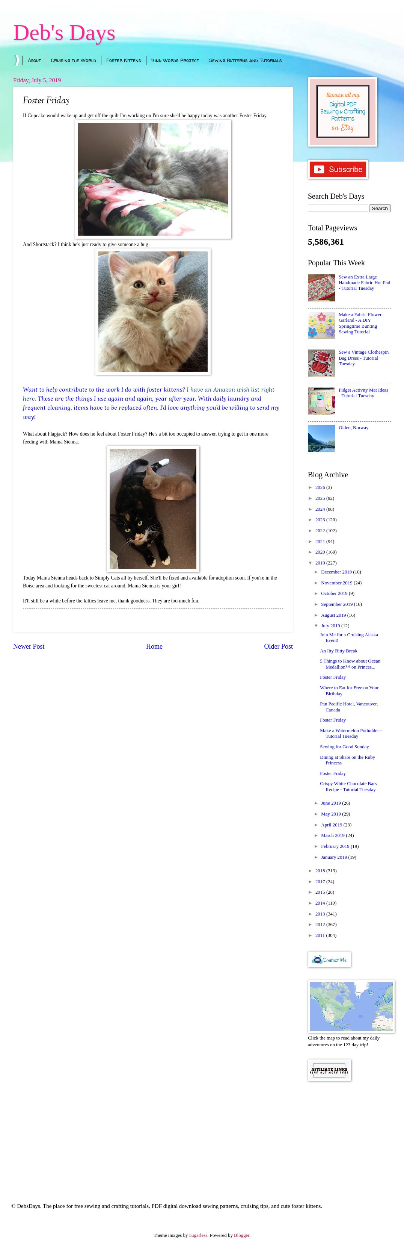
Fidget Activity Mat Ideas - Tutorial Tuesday (363, 392)
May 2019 (331, 814)
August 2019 (334, 615)
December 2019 (337, 572)
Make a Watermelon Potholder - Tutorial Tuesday (351, 733)
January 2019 (334, 857)
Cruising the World (73, 60)
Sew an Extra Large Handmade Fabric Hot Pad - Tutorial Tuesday (364, 282)
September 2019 (337, 604)
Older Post (278, 646)
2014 (320, 903)
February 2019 (336, 846)
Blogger (241, 1235)
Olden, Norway (353, 427)
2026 (320, 487)
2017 (320, 881)
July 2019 (331, 625)
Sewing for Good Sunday (344, 746)
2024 (320, 509)
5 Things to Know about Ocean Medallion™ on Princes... (350, 663)
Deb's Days (64, 32)
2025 (320, 498)
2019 (320, 563)
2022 (320, 530)
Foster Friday (333, 677)
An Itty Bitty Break (338, 651)
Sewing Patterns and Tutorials (245, 60)
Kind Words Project (175, 60)
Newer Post (29, 646)
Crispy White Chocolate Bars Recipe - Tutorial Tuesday (348, 786)
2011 (320, 935)
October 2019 (335, 593)
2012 (320, 924)
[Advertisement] (349, 1131)
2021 (320, 541)
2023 (320, 519)
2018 (320, 870)
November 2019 (337, 583)
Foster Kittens (123, 60)
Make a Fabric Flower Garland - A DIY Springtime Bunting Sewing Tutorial (360, 323)
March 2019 (333, 835)
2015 (320, 892)
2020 (320, 552)
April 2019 (332, 825)
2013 (320, 914)
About (34, 60)
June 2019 (331, 803)
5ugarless (198, 1235)
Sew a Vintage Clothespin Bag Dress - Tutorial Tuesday (364, 358)
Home (154, 646)
